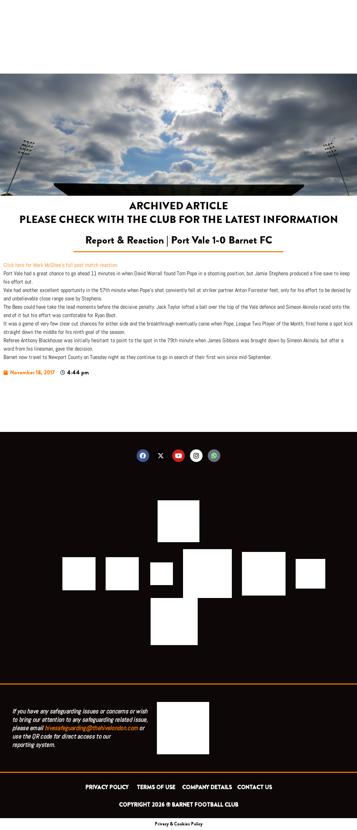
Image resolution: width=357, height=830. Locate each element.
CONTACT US (254, 787)
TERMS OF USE (157, 787)
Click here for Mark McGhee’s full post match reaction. (60, 265)
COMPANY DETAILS (207, 787)
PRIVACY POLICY (108, 787)
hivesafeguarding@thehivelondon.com (91, 728)
